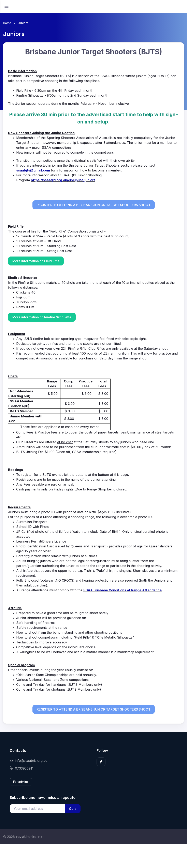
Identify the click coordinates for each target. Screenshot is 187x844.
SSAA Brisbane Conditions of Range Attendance (122, 590)
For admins (21, 781)
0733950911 (21, 768)
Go (72, 809)
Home (7, 23)
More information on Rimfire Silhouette (41, 317)
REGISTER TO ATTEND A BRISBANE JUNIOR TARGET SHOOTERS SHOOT (93, 205)
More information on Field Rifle (35, 261)
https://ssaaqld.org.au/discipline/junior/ (63, 180)
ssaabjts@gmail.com (33, 170)
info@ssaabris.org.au (28, 761)
